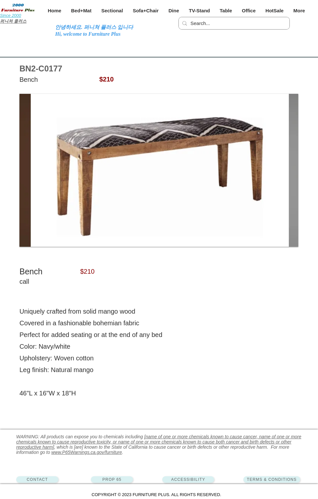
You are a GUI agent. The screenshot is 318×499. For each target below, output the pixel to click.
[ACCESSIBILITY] (188, 479)
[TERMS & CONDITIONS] (271, 479)
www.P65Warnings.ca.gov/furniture (86, 452)
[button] (81, 11)
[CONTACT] (37, 479)
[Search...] (233, 23)
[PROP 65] (112, 479)
